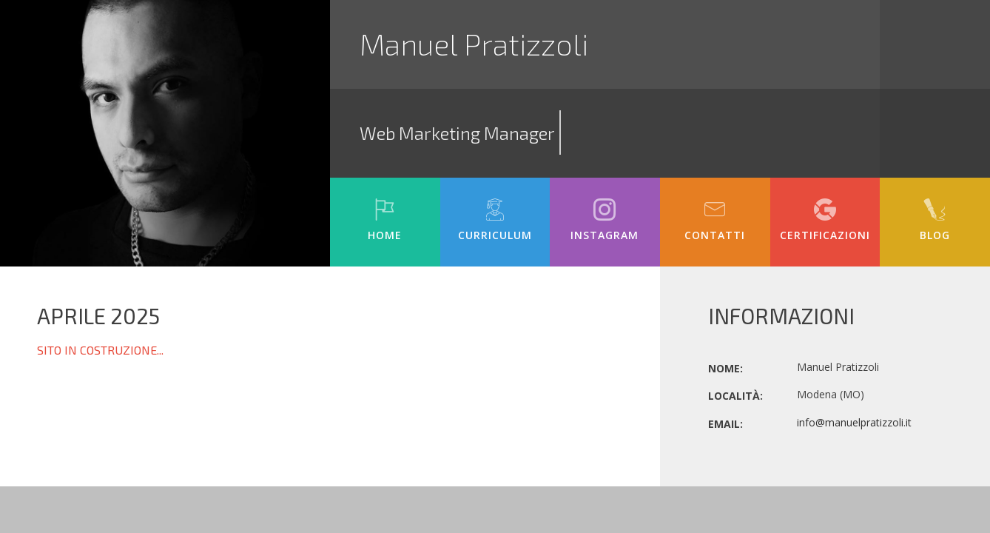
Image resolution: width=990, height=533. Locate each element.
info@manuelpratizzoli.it (854, 422)
